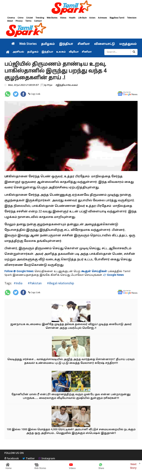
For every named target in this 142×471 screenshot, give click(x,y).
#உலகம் (72, 85)
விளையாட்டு (104, 44)
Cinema (11, 17)
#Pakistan (34, 283)
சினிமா (83, 44)
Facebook (11, 458)
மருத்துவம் (128, 44)
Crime (20, 17)
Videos (63, 17)
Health (72, 17)
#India (18, 283)
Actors (92, 17)
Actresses (102, 17)
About (10, 20)
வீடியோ (74, 52)
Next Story (133, 466)
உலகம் (61, 52)
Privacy (19, 20)
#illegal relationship (60, 283)
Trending (40, 17)
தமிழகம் (48, 44)
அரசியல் (18, 52)
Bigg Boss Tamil (117, 17)
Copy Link (35, 94)
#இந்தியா (61, 85)
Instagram (46, 458)
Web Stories (52, 17)
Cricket (29, 17)
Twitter (29, 458)
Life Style (82, 17)
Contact (38, 20)
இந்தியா (66, 44)
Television (131, 17)
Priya (49, 85)
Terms (28, 20)
